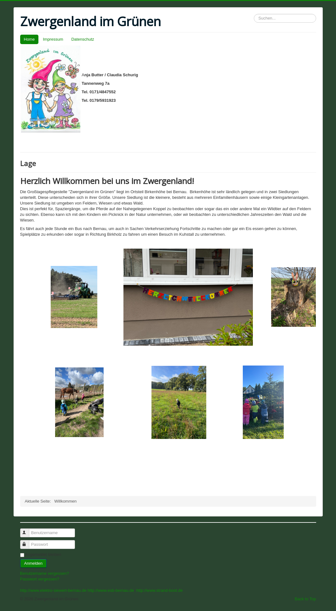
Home (29, 39)
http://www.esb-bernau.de (111, 590)
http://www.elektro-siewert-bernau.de (53, 590)
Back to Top (305, 599)
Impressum (53, 39)
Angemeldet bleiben (43, 554)
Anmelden (33, 563)
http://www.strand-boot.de (159, 590)
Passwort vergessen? (39, 579)
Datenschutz (82, 39)
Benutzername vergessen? (44, 573)
